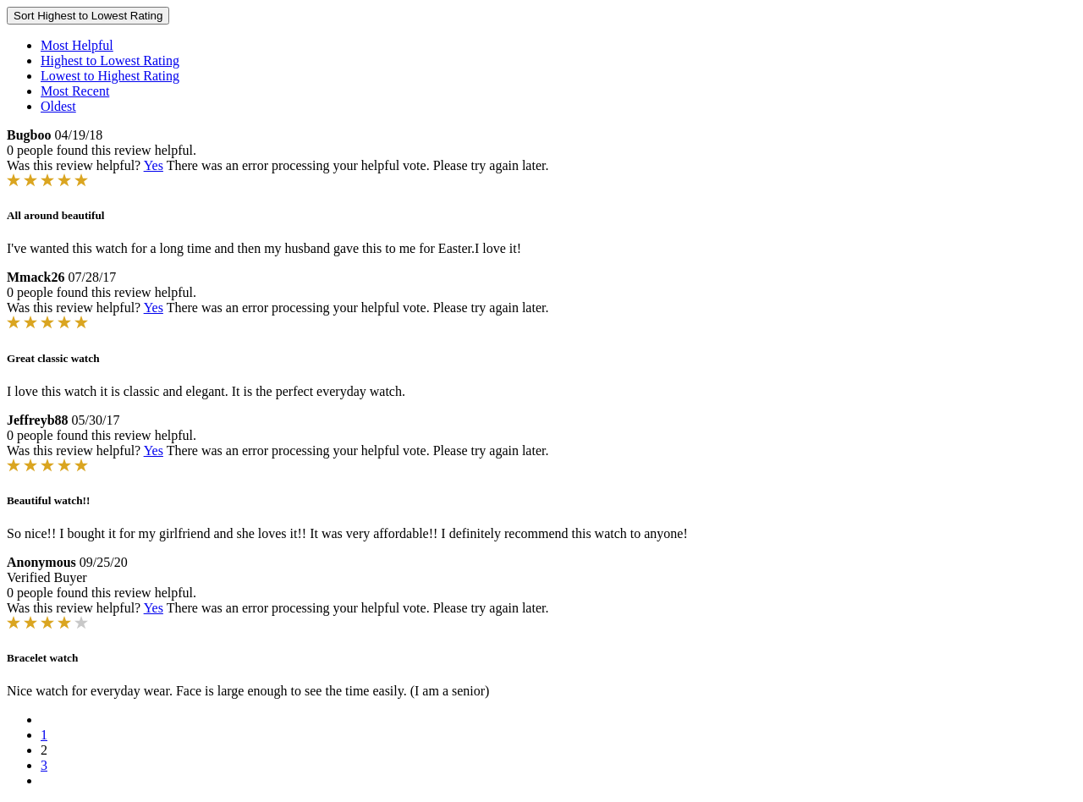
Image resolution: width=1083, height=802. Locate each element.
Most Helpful (77, 45)
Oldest (58, 106)
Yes (153, 165)
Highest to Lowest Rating (110, 60)
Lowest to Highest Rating (110, 76)
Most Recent (75, 91)
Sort (88, 15)
